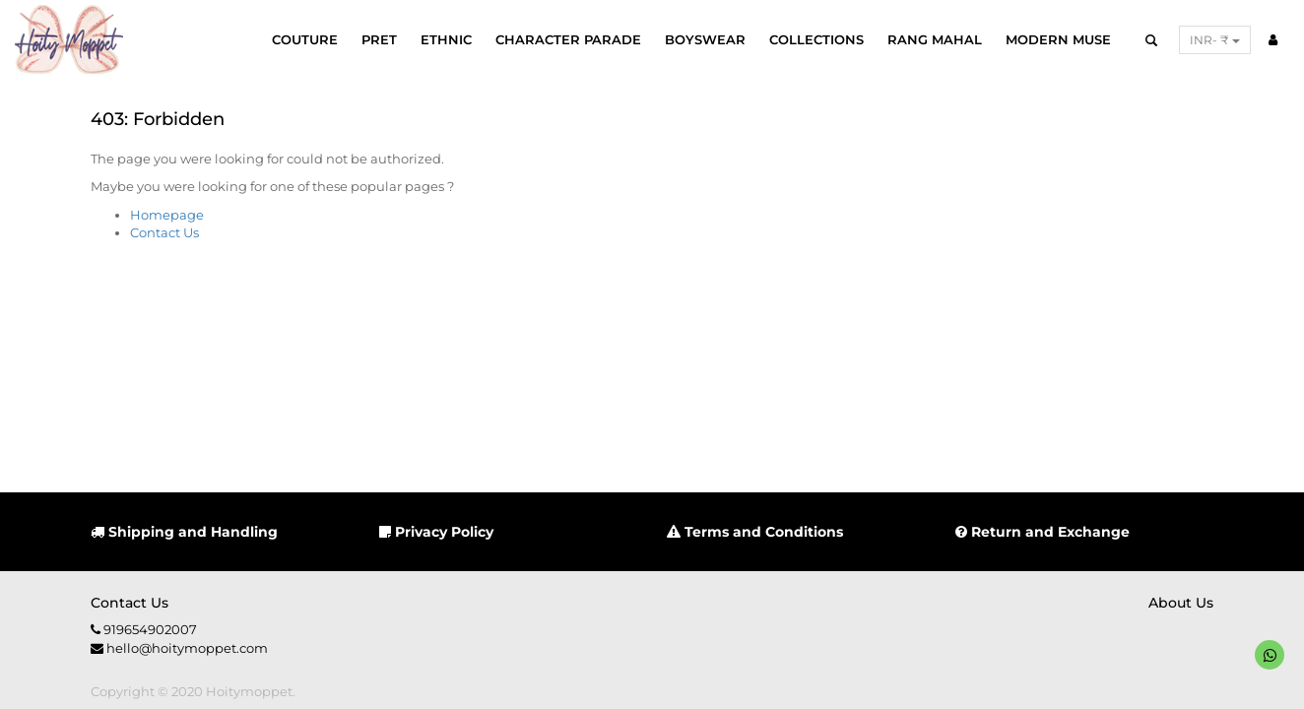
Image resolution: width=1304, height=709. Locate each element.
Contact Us (164, 232)
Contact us (129, 603)
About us (1180, 603)
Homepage (167, 215)
